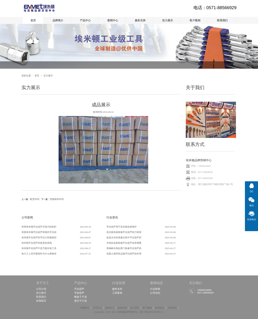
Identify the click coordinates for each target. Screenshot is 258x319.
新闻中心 (112, 20)
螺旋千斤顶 (80, 296)
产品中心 (85, 20)
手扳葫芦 (79, 292)
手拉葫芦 (79, 288)
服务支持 (140, 20)
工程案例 (117, 292)
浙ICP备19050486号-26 (151, 312)
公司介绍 (41, 288)
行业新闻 (155, 288)
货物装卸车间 (57, 199)
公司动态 (155, 292)
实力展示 (167, 20)
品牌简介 (57, 20)
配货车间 (34, 199)
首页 (33, 20)
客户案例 (195, 20)
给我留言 (41, 300)
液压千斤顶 (80, 300)
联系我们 (222, 20)
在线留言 (172, 307)
